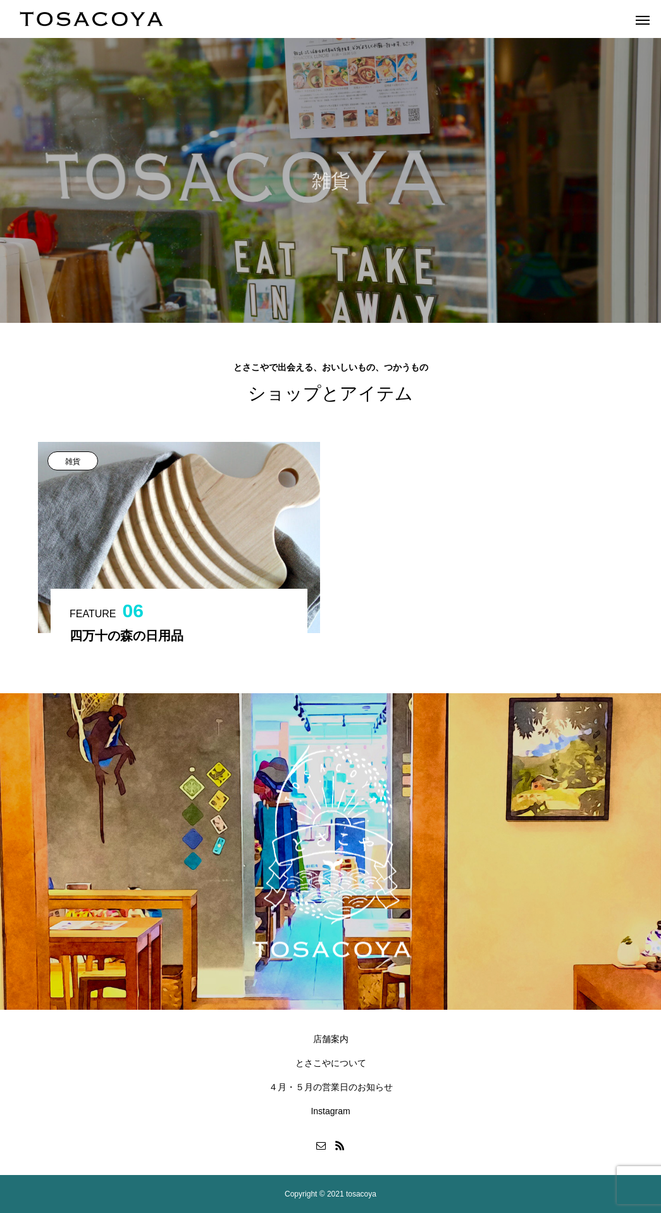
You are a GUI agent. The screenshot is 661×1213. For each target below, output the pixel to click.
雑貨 (72, 461)
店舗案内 (331, 1039)
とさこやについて (330, 1063)
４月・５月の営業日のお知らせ (331, 1087)
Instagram (330, 1111)
